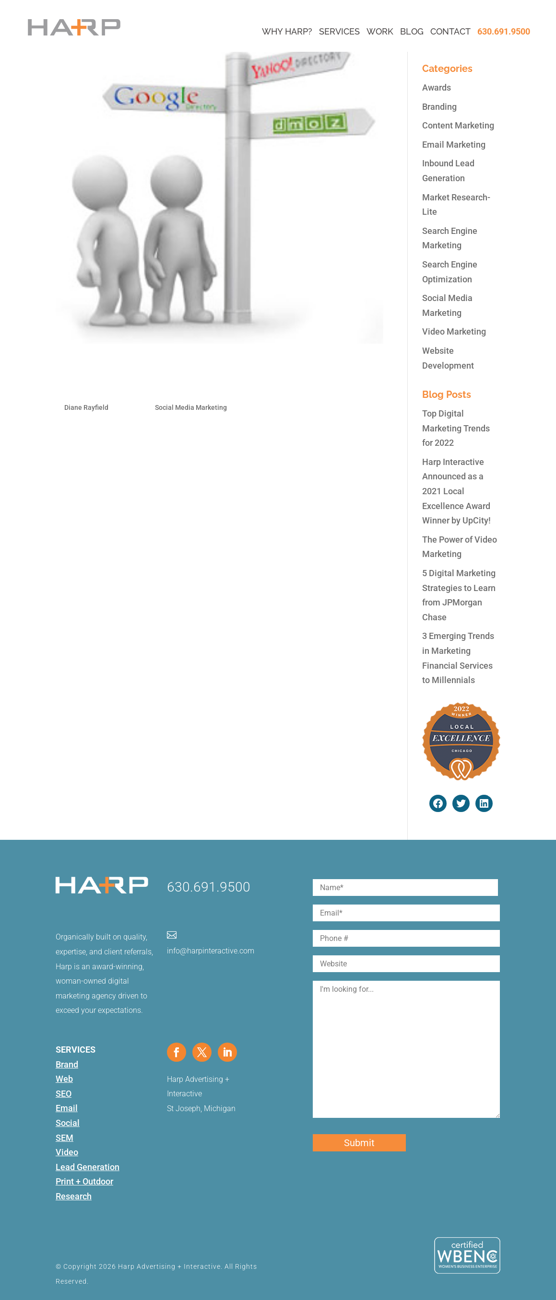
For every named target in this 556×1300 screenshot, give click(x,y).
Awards (436, 87)
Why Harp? (287, 31)
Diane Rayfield (86, 407)
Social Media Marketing (191, 407)
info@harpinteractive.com (210, 950)
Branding (439, 107)
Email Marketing (453, 144)
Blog (412, 31)
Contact (450, 31)
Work (380, 31)
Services (339, 31)
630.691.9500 (503, 31)
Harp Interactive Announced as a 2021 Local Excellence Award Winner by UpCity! (456, 491)
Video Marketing (454, 331)
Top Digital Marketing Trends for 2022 (456, 428)
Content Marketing (458, 125)
